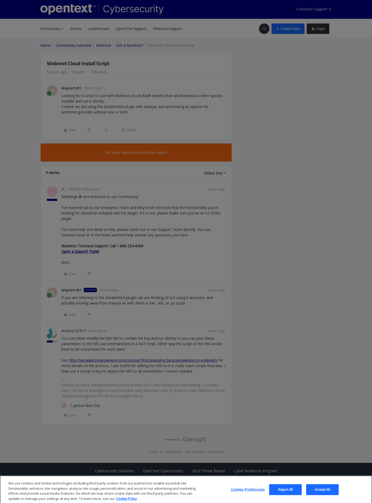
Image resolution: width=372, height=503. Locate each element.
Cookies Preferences (248, 495)
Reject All (285, 495)
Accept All (322, 495)
